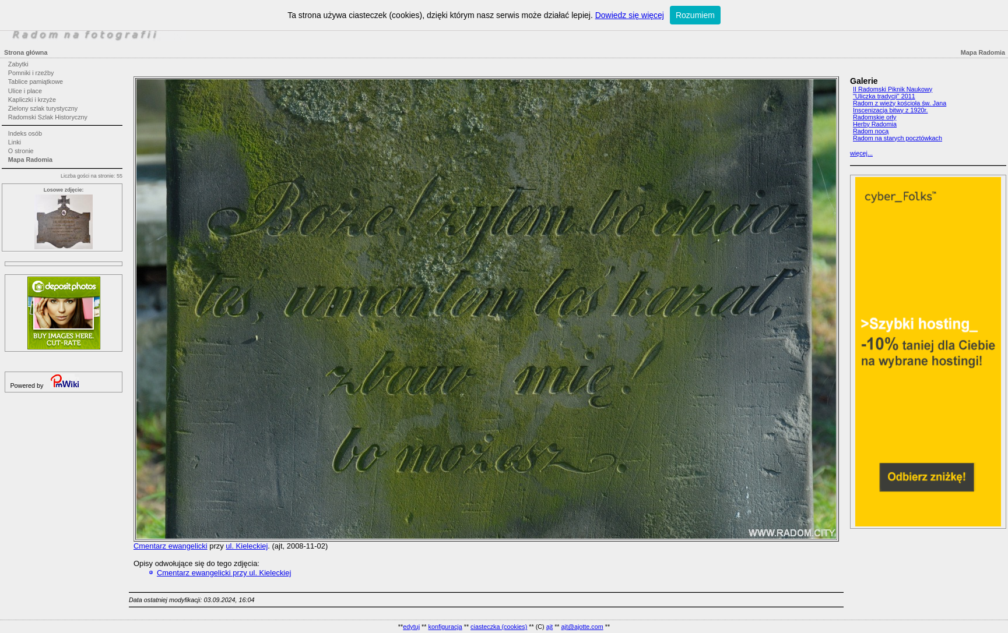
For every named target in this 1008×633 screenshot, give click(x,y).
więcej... (861, 153)
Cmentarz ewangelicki (171, 546)
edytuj (411, 626)
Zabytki (18, 64)
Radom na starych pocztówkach (897, 138)
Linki (14, 142)
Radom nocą (870, 131)
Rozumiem (695, 15)
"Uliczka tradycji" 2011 (884, 96)
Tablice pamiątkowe (35, 81)
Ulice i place (25, 90)
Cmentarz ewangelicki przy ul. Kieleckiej (224, 572)
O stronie (21, 150)
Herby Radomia (875, 124)
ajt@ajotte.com (582, 626)
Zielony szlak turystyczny (43, 108)
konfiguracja (445, 626)
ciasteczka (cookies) (498, 626)
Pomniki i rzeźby (31, 72)
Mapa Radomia (30, 159)
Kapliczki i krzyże (32, 99)
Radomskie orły (874, 117)
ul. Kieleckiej (247, 546)
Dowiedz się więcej (629, 15)
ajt (549, 626)
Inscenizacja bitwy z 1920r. (890, 110)
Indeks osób (25, 133)
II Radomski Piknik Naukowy (892, 89)
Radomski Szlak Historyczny (47, 117)
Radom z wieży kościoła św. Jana (899, 103)
